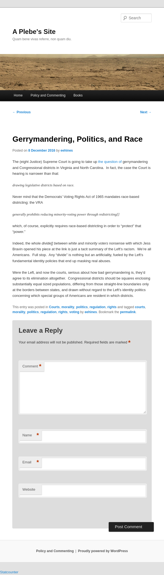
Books (78, 95)
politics (82, 307)
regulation (97, 307)
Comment (31, 366)
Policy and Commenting (48, 95)
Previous (21, 112)
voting (74, 312)
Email (30, 462)
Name (30, 435)
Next (145, 112)
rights (111, 307)
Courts (54, 307)
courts (140, 307)
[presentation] (56, 510)
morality (67, 307)
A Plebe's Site (34, 31)
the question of (110, 162)
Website (28, 489)
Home (18, 95)
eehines (67, 150)
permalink (128, 312)
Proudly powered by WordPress (103, 551)
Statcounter (9, 572)
